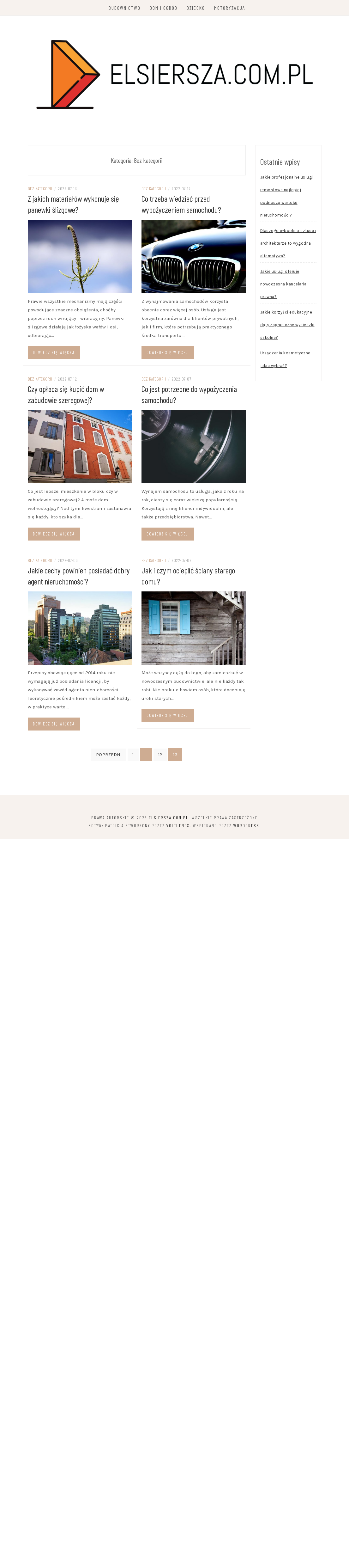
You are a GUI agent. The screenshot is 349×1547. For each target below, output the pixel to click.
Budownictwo (125, 8)
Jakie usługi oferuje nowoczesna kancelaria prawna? (283, 284)
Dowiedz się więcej (54, 352)
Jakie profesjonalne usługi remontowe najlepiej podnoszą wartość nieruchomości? (286, 196)
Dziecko (196, 8)
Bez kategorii (40, 188)
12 (160, 754)
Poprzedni (109, 754)
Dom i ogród (164, 8)
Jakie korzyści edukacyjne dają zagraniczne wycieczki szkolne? (287, 325)
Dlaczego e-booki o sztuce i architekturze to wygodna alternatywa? (288, 243)
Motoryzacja (229, 8)
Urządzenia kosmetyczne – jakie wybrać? (287, 359)
